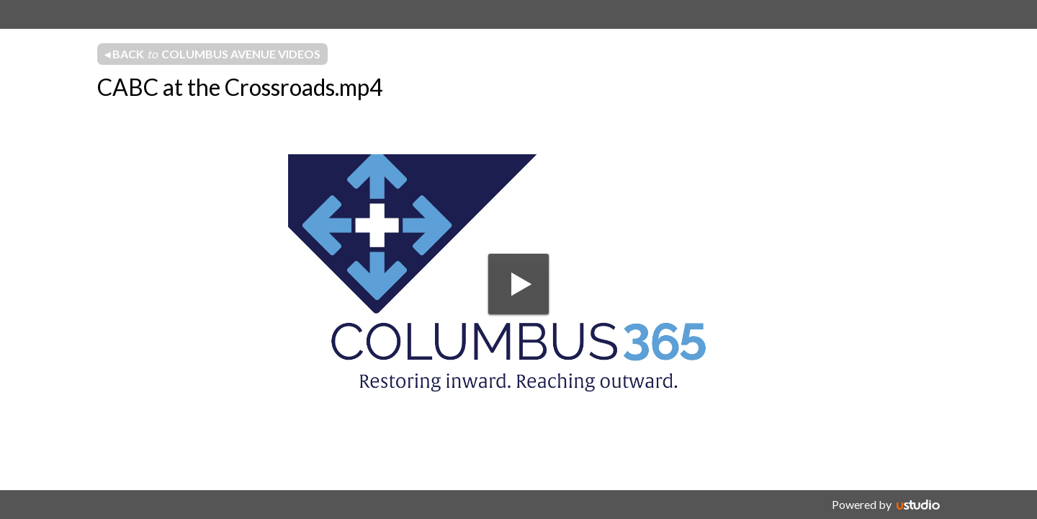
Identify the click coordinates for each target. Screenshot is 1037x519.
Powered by (862, 504)
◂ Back (212, 54)
